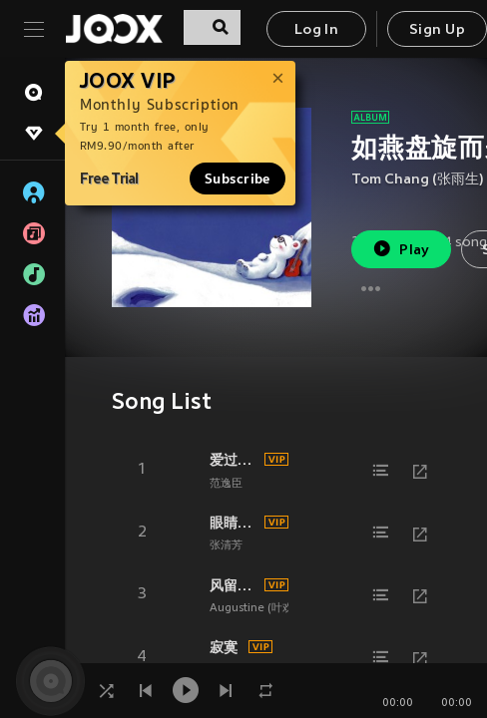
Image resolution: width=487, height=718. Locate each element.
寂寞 (224, 647)
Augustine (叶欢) (253, 608)
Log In (316, 30)
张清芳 (226, 545)
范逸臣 (226, 484)
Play (400, 248)
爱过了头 (234, 460)
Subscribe (237, 178)
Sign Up (437, 30)
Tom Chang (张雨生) (417, 180)
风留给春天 (234, 585)
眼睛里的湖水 (234, 523)
